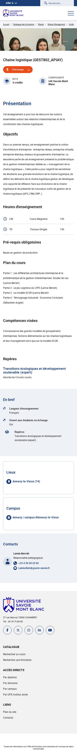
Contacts (8, 717)
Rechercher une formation (17, 659)
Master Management (56, 24)
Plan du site (9, 711)
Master (41, 24)
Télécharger (18, 69)
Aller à (11, 3)
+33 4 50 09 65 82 (28, 563)
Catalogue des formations (23, 24)
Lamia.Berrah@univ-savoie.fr (34, 568)
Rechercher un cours (14, 654)
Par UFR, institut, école (15, 694)
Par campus (10, 688)
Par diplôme (10, 677)
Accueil (6, 24)
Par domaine (10, 683)
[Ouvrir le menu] (71, 13)
